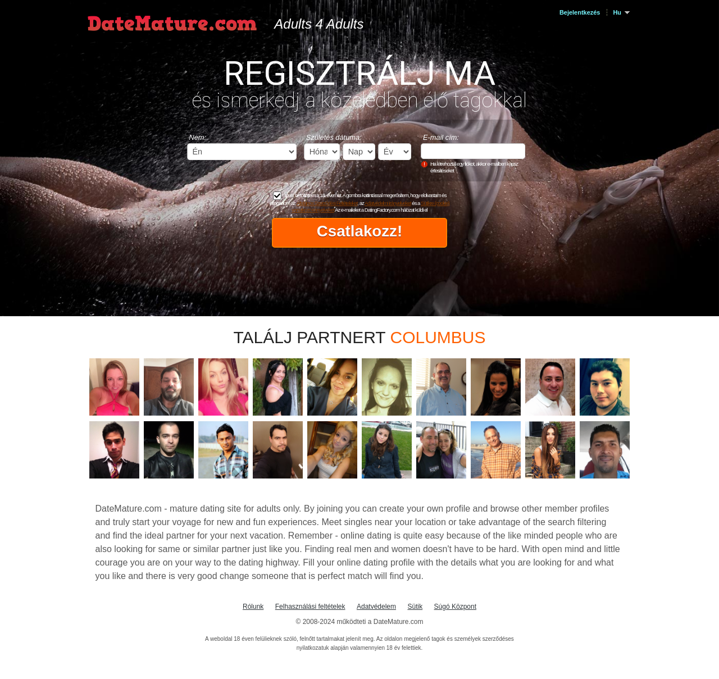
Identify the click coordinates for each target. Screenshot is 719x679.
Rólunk (253, 606)
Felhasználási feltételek (310, 606)
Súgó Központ (455, 606)
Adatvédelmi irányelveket (388, 203)
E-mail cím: (441, 137)
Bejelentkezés (579, 12)
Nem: (198, 137)
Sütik (414, 606)
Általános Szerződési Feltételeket (327, 203)
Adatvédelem (376, 606)
